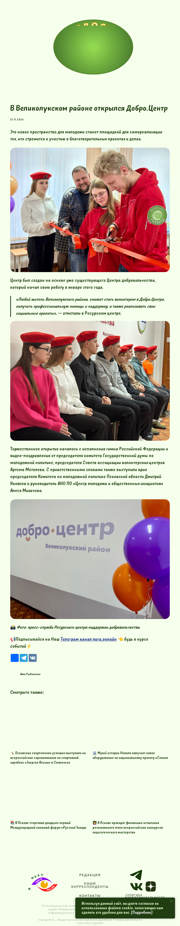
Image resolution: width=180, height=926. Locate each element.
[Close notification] (171, 901)
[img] (93, 47)
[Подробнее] (142, 912)
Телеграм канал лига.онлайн (89, 639)
